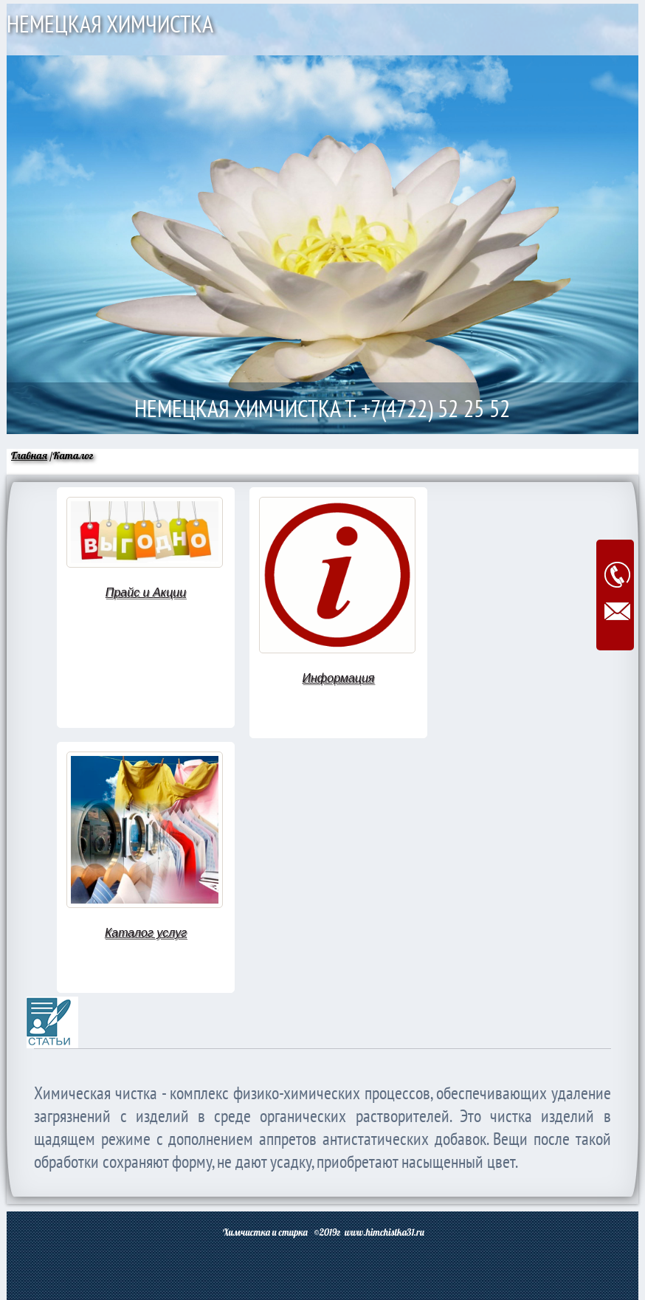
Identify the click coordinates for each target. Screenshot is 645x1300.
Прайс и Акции (146, 592)
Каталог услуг (146, 932)
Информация (339, 678)
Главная (29, 455)
